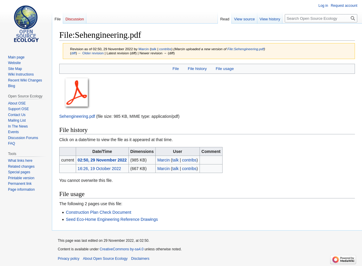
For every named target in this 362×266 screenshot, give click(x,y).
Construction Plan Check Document (98, 212)
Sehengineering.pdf (77, 116)
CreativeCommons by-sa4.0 (122, 249)
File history (197, 68)
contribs (165, 49)
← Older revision (91, 53)
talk (153, 49)
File (175, 68)
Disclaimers (140, 259)
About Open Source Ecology (105, 259)
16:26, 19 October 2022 (99, 168)
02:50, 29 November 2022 (102, 160)
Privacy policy (68, 259)
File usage (225, 68)
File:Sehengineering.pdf (245, 49)
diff (73, 53)
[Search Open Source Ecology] (321, 18)
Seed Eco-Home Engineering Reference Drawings (112, 219)
